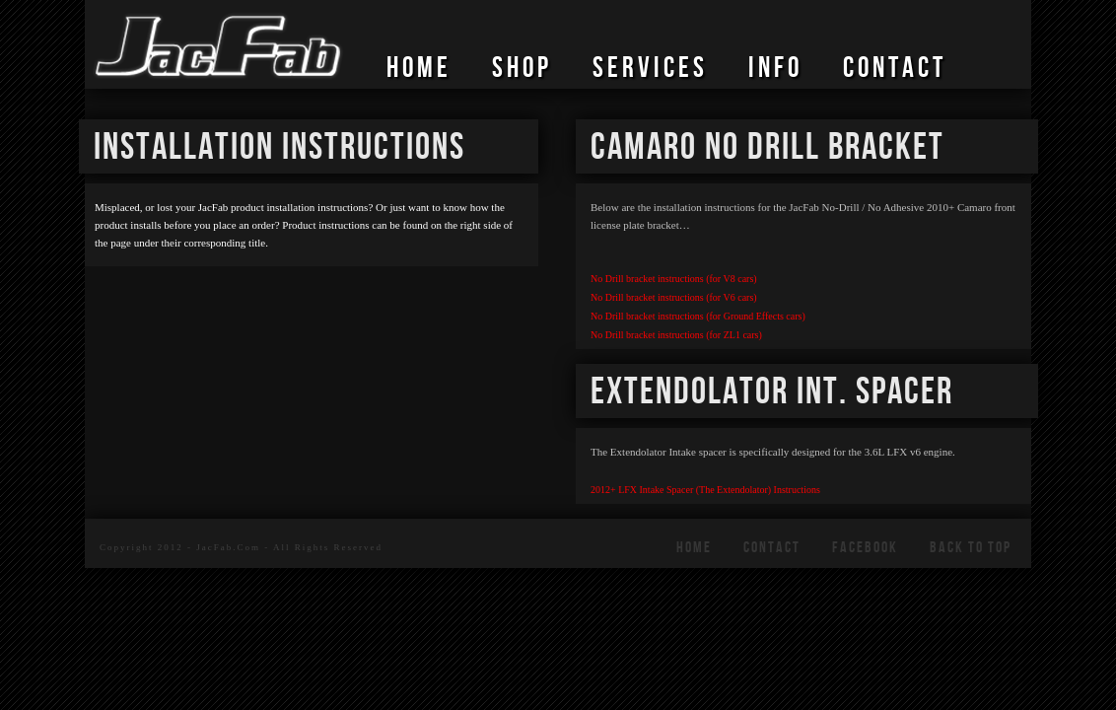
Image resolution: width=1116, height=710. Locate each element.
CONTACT (894, 69)
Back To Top (970, 547)
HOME (419, 69)
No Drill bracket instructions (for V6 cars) (674, 297)
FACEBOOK (865, 547)
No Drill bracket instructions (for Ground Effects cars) (698, 316)
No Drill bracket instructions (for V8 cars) (674, 278)
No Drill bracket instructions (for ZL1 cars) (676, 334)
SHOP (522, 69)
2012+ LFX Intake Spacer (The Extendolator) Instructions (705, 489)
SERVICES (650, 69)
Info (775, 69)
